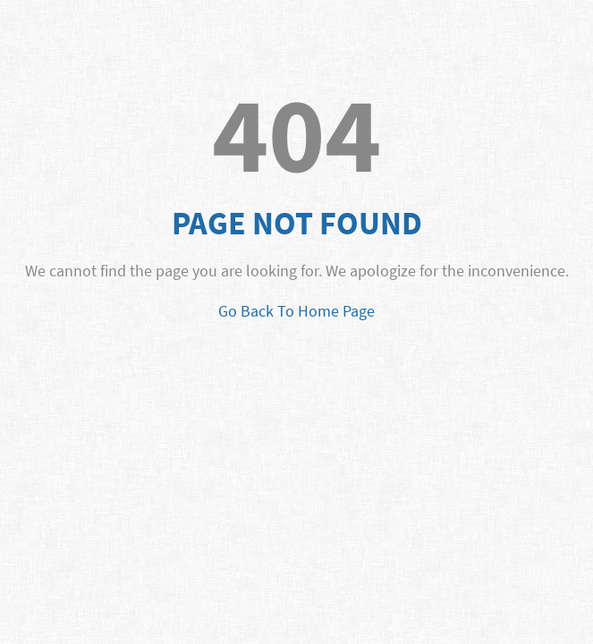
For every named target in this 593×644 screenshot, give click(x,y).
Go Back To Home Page (296, 311)
